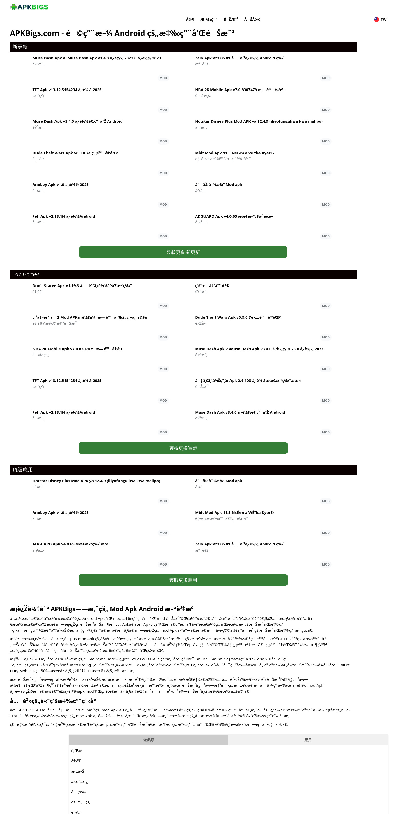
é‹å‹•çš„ (284, 178)
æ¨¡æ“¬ (282, 168)
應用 (333, 23)
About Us (262, 808)
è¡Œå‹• (282, 34)
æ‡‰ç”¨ (265, 6)
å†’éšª (281, 44)
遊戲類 (293, 23)
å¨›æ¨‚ (304, 400)
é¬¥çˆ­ (281, 96)
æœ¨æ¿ (284, 65)
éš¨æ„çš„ (285, 85)
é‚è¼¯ (282, 106)
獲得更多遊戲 (154, 443)
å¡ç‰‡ (283, 75)
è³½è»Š (282, 147)
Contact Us (345, 808)
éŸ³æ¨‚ (282, 126)
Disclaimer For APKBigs (290, 808)
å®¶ (246, 6)
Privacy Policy (322, 808)
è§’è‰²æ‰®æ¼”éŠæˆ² (298, 157)
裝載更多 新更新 (154, 234)
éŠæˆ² (287, 6)
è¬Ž (279, 137)
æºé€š (305, 280)
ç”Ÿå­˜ (280, 198)
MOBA (281, 116)
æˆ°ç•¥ (282, 188)
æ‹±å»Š (282, 54)
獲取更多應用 (154, 561)
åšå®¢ (308, 6)
